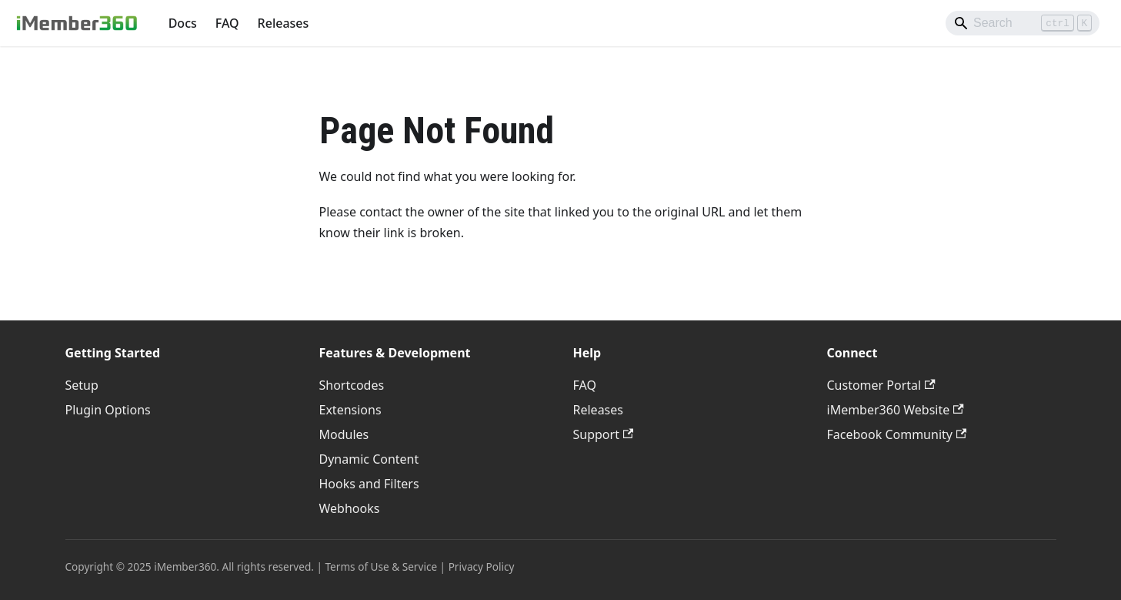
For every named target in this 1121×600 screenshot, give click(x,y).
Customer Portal (881, 385)
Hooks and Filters (369, 483)
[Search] (1022, 23)
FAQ (227, 23)
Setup (81, 385)
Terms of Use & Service (381, 566)
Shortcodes (352, 385)
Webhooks (349, 508)
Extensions (350, 409)
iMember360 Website (895, 409)
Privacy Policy (482, 566)
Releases (283, 23)
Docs (182, 23)
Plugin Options (108, 409)
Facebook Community (897, 434)
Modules (344, 434)
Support (603, 434)
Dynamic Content (369, 459)
